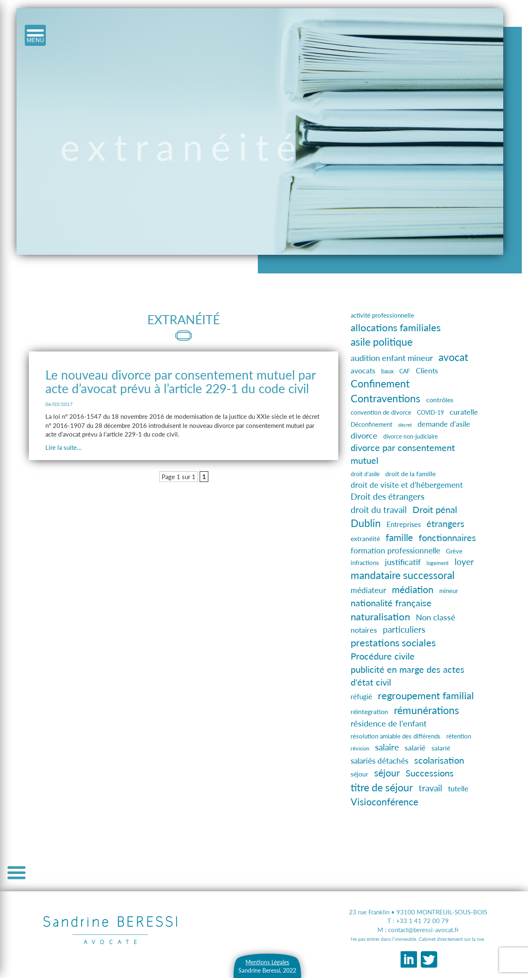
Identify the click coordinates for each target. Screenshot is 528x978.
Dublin (366, 523)
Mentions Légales (267, 962)
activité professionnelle (382, 315)
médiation (413, 589)
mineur (448, 590)
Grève (454, 551)
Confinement (380, 383)
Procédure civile (383, 656)
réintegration (369, 711)
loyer (464, 562)
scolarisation (439, 760)
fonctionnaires (447, 537)
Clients (427, 370)
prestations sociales (393, 642)
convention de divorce (381, 412)
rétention (458, 736)
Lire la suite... (63, 447)
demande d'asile (443, 423)
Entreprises (404, 524)
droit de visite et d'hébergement (407, 484)
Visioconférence (384, 801)
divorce (364, 435)
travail (430, 788)
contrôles (439, 400)
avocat (453, 357)
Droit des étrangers (387, 496)
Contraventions (385, 398)
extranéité (365, 538)
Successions (429, 773)
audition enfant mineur (392, 358)
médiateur (368, 590)
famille (399, 537)
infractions (365, 562)
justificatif (403, 562)
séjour (359, 774)
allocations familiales (396, 327)
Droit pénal (434, 509)
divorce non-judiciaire (410, 436)
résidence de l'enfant (389, 723)
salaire (387, 747)
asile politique (381, 341)
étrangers (445, 523)
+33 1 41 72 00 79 (422, 920)
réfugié (361, 696)
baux (387, 371)
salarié (415, 747)
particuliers (404, 629)
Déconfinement (371, 424)
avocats (363, 370)
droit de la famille (410, 473)
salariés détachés (379, 760)
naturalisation (380, 616)
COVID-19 (430, 412)
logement (438, 563)
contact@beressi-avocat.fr (423, 929)
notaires (364, 630)
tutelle (458, 788)
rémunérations (426, 710)
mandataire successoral (403, 575)
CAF (404, 371)
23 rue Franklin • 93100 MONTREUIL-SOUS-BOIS (418, 912)
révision (360, 748)
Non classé (435, 617)
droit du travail (379, 510)
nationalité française (391, 602)
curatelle (464, 411)
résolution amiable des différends (396, 736)
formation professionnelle (395, 550)
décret (405, 425)
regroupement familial (426, 695)
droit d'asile (365, 474)
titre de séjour (382, 787)
